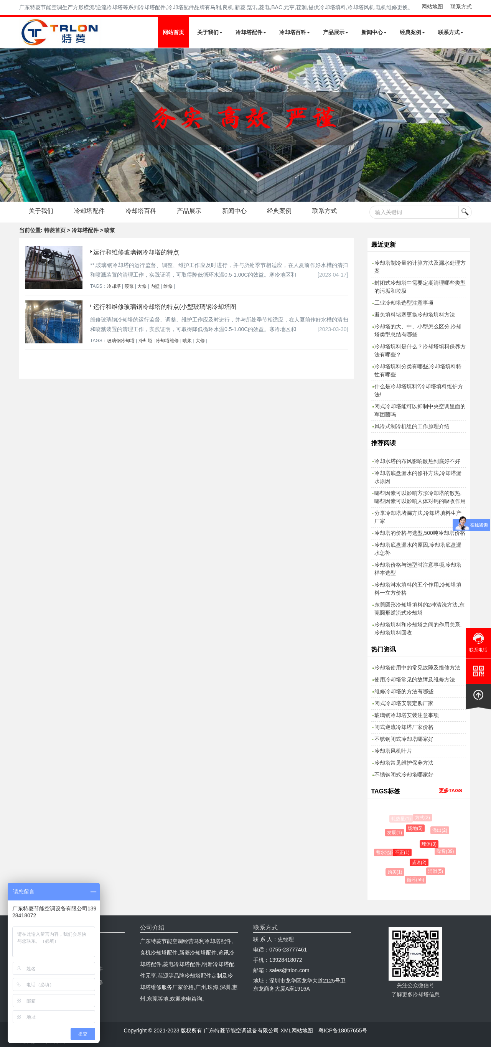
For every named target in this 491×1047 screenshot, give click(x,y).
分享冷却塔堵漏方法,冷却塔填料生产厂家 (418, 517)
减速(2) (420, 862)
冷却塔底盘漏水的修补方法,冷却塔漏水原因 (418, 477)
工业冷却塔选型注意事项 (403, 303)
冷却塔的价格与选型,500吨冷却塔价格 (419, 533)
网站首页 (173, 32)
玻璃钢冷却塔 (121, 340)
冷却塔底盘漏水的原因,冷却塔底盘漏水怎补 (418, 549)
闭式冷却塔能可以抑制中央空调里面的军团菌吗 (420, 410)
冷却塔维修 (167, 340)
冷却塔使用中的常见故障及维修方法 (417, 667)
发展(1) (395, 832)
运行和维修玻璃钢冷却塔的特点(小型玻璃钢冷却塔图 (164, 306)
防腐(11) (385, 833)
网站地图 (432, 6)
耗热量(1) (401, 818)
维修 (168, 286)
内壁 (155, 286)
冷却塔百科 (294, 32)
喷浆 (129, 286)
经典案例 (412, 32)
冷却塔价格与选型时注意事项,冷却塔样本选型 (418, 569)
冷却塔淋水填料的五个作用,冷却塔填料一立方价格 (418, 589)
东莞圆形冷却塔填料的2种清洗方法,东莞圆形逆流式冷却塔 (419, 609)
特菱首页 (55, 230)
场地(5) (416, 828)
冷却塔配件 (251, 32)
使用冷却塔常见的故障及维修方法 (414, 679)
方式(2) (422, 817)
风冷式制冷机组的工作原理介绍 (412, 426)
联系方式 (461, 6)
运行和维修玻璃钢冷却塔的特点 (136, 252)
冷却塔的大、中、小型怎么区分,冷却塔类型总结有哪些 (418, 330)
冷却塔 (114, 286)
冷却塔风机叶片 (393, 751)
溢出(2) (440, 830)
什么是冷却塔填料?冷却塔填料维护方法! (418, 390)
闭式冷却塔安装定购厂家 (403, 703)
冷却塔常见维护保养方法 (403, 763)
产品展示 (335, 32)
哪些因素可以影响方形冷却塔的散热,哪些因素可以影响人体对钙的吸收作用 (420, 497)
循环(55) (416, 879)
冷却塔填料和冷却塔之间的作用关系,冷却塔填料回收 (418, 629)
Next (7, 125)
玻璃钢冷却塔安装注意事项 (406, 715)
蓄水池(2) (387, 852)
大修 (142, 286)
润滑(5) (436, 871)
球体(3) (430, 844)
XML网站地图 (296, 1030)
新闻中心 (374, 32)
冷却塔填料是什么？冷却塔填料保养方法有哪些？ (420, 350)
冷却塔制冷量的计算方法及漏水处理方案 (420, 267)
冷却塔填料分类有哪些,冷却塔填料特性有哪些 (418, 370)
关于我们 (209, 32)
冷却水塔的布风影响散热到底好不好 (417, 461)
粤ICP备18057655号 (342, 1030)
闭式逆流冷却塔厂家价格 (403, 727)
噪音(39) (446, 851)
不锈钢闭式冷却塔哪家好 (403, 739)
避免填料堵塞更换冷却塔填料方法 (414, 315)
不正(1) (403, 852)
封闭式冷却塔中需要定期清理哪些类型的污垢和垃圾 (420, 287)
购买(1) (395, 872)
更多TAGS (450, 790)
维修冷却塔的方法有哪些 (403, 691)
